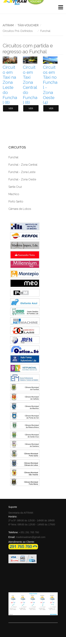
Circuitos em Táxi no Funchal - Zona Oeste (50, 85)
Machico (13, 194)
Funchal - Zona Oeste (22, 179)
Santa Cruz (15, 186)
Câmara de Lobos (19, 209)
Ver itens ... (10, 109)
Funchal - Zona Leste (21, 172)
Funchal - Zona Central (22, 164)
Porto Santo (15, 201)
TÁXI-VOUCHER (28, 25)
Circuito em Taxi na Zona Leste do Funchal (10, 85)
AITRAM (8, 25)
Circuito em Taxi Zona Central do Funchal (30, 85)
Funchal (13, 157)
